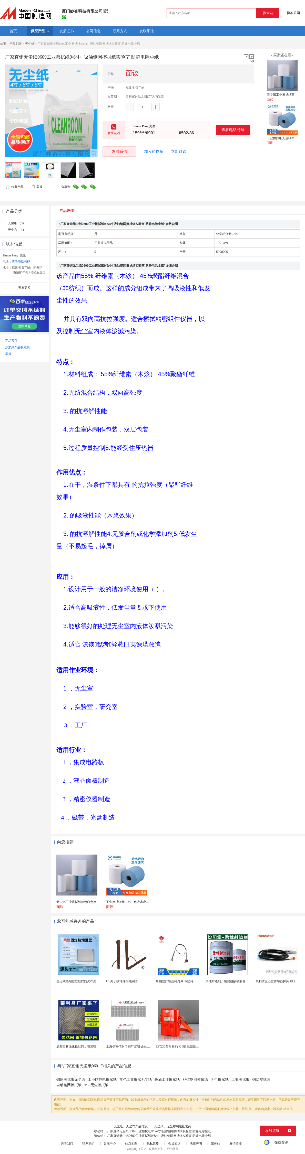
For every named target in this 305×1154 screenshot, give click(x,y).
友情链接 (235, 1143)
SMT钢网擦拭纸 (195, 1080)
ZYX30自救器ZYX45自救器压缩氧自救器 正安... (188, 1046)
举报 (36, 187)
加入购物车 (153, 151)
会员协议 (174, 1143)
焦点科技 (158, 1149)
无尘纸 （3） (17, 223)
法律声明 (196, 1143)
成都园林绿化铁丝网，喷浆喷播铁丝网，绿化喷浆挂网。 (94, 1046)
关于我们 (67, 1143)
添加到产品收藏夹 (17, 347)
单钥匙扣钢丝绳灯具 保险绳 (175, 981)
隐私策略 (153, 1143)
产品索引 (11, 340)
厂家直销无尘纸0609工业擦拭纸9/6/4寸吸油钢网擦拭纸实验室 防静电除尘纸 (159, 1131)
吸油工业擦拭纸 (167, 1080)
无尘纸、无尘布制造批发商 (172, 1126)
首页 (3, 44)
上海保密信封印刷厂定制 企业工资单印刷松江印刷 (140, 1046)
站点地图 (131, 1143)
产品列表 (15, 44)
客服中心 (110, 1143)
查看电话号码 (233, 129)
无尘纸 (29, 44)
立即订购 (178, 151)
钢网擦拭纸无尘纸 (70, 1080)
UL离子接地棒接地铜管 (122, 981)
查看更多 (24, 287)
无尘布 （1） (17, 230)
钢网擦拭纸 (261, 1080)
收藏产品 (15, 187)
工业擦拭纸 (240, 1080)
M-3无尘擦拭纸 (96, 1085)
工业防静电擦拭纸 (102, 1080)
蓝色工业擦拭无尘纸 (135, 1080)
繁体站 (215, 1143)
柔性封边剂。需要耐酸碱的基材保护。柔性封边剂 (239, 981)
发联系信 (119, 151)
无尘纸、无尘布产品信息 (131, 1126)
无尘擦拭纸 (220, 1080)
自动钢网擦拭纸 (69, 1085)
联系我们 (88, 1143)
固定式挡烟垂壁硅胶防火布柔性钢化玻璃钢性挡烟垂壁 (93, 981)
